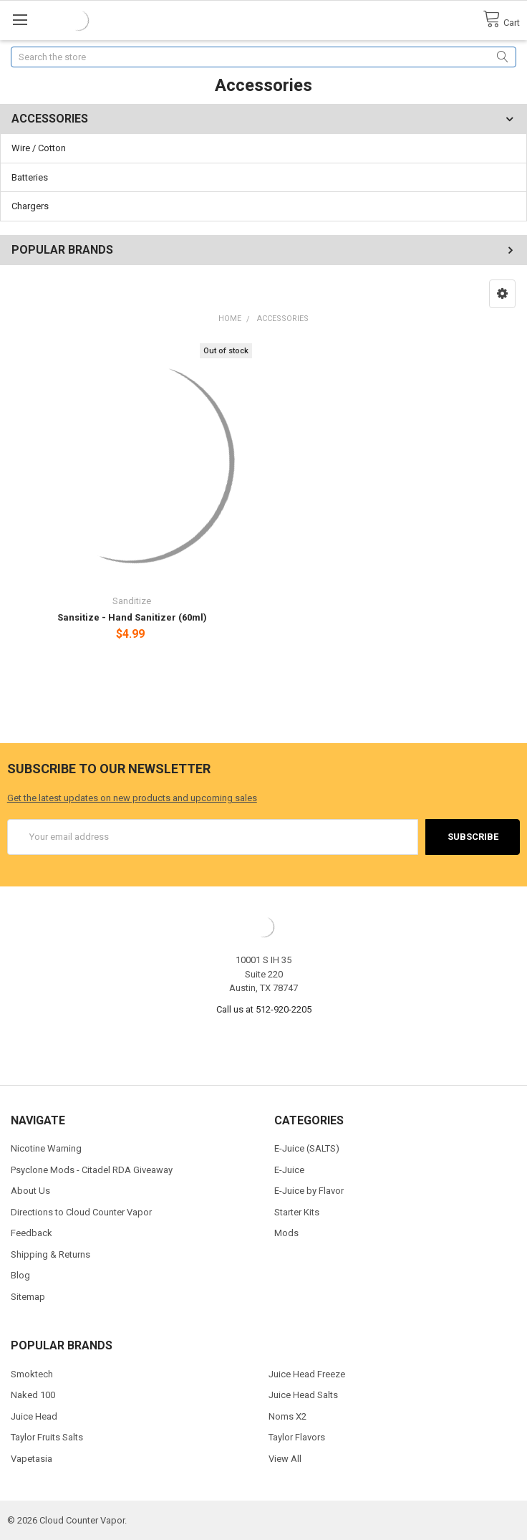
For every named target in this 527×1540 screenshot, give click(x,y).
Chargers (30, 206)
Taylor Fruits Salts (47, 1437)
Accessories (283, 318)
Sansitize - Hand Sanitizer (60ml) (132, 617)
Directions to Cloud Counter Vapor (81, 1212)
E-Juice (289, 1169)
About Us (30, 1190)
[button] (502, 293)
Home (229, 318)
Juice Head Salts (303, 1395)
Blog (20, 1275)
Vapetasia (31, 1458)
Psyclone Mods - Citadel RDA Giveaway (92, 1169)
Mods (286, 1233)
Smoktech (32, 1374)
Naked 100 (33, 1395)
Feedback (31, 1233)
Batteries (29, 177)
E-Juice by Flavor (309, 1190)
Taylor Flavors (297, 1437)
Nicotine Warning (46, 1148)
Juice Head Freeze (307, 1374)
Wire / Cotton (38, 148)
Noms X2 (287, 1416)
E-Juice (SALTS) (306, 1148)
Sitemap (28, 1296)
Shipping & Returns (50, 1254)
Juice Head (34, 1416)
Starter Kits (296, 1212)
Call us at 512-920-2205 (263, 1009)
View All (285, 1458)
